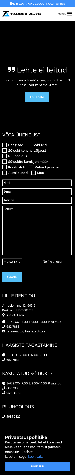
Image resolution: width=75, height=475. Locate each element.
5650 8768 (11, 392)
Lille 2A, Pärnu (14, 315)
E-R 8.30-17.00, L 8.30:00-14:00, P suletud (37, 4)
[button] (62, 14)
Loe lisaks (35, 456)
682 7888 (10, 326)
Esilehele (37, 96)
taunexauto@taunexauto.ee (23, 331)
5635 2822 (11, 416)
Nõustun (37, 466)
